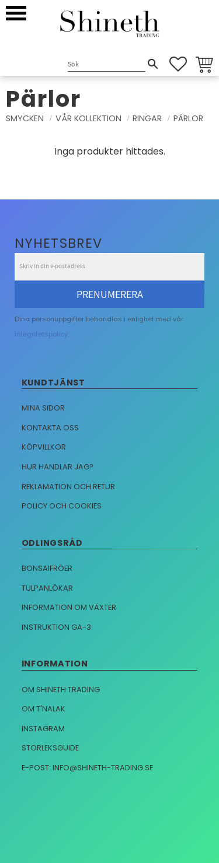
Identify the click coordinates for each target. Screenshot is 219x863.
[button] (16, 13)
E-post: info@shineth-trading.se (87, 768)
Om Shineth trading (61, 689)
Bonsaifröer (47, 568)
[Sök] (153, 64)
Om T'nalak (43, 709)
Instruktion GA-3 (56, 627)
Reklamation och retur (68, 487)
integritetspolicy (41, 334)
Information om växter (69, 607)
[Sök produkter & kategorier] (106, 65)
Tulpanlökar (47, 588)
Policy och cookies (62, 506)
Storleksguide (50, 748)
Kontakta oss (50, 428)
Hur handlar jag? (57, 467)
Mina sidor (43, 408)
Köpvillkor (44, 447)
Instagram (43, 729)
